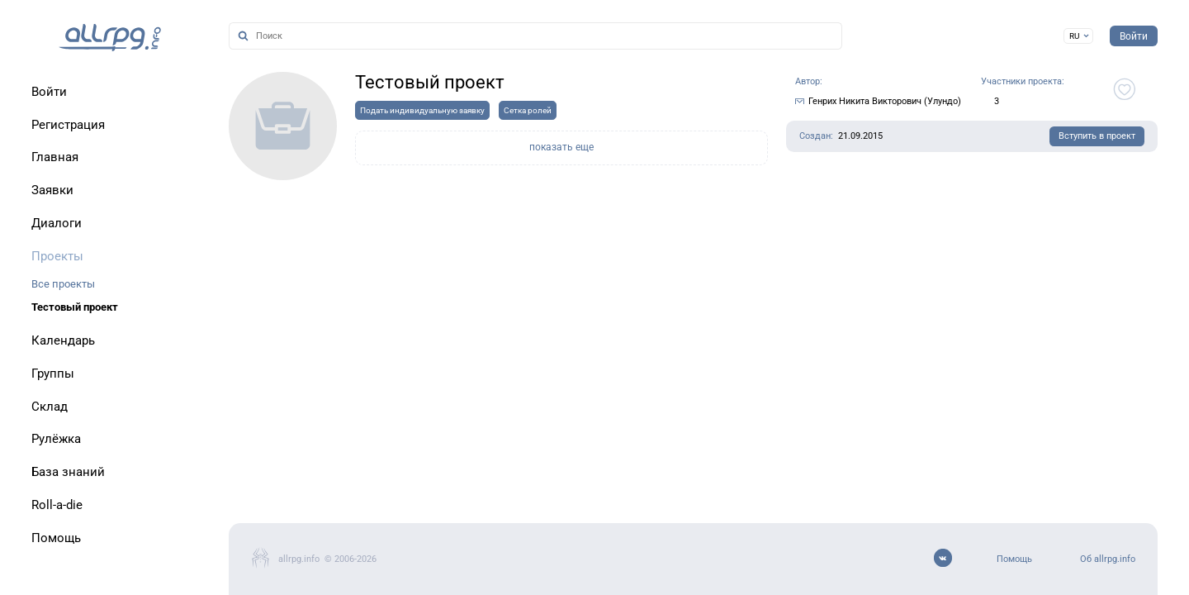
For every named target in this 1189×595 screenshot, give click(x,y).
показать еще (561, 147)
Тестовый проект (74, 307)
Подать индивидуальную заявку (422, 110)
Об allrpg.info (1107, 559)
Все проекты (63, 284)
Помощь (1014, 559)
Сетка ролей (528, 110)
